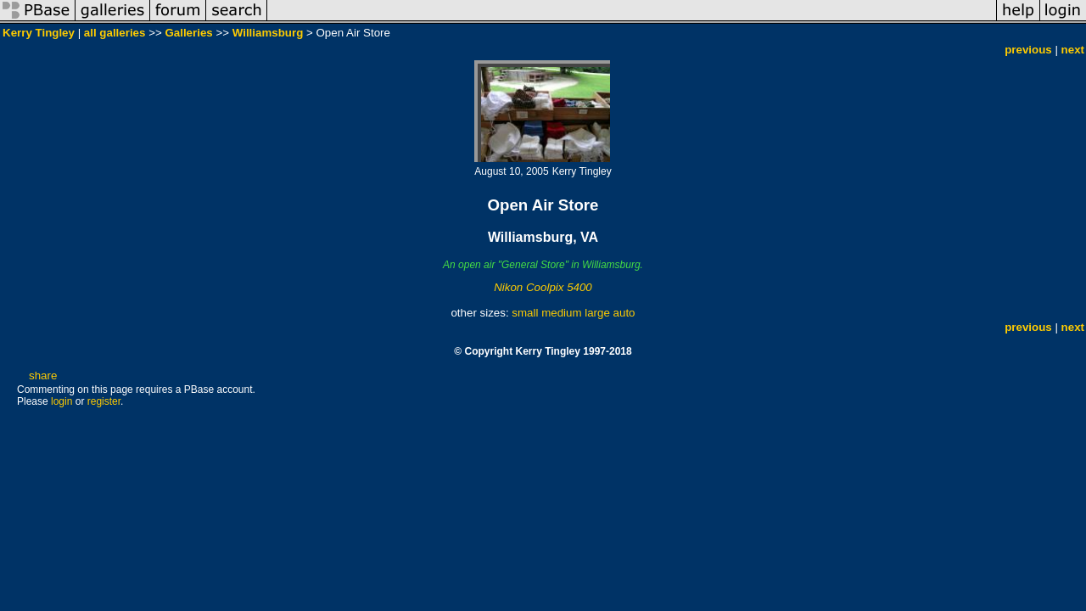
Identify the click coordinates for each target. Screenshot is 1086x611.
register (103, 401)
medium (561, 312)
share (43, 375)
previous (1028, 49)
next (1072, 49)
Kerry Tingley (39, 32)
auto (624, 312)
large (597, 312)
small (525, 312)
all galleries (115, 32)
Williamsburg (268, 32)
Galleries (188, 32)
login (61, 401)
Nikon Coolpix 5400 (543, 287)
